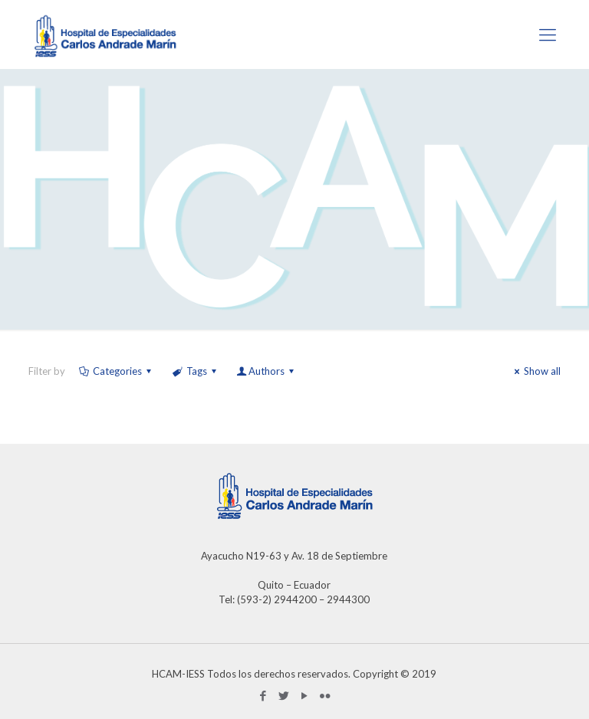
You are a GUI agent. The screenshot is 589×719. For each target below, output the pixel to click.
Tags (194, 371)
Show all (535, 371)
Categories (116, 371)
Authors (266, 371)
